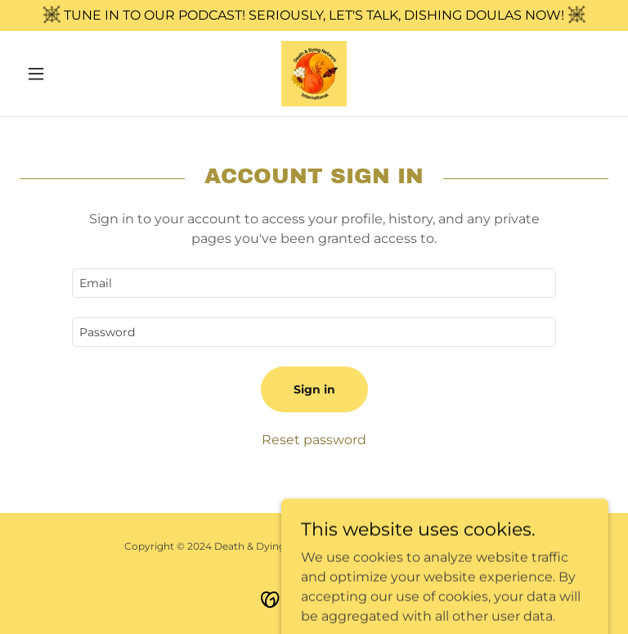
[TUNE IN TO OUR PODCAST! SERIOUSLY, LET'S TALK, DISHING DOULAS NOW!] (314, 15)
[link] (314, 73)
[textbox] (314, 283)
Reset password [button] (314, 439)
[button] (64, 73)
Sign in (314, 389)
